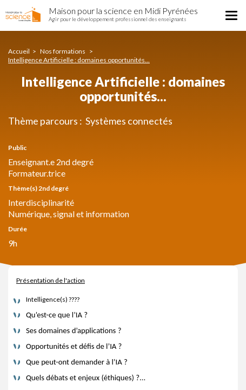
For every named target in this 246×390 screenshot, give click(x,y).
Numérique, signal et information (68, 214)
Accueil (19, 51)
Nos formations (63, 51)
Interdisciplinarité (41, 202)
